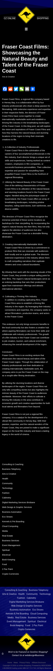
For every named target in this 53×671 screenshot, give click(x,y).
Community (7, 483)
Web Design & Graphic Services (17, 507)
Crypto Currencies (10, 574)
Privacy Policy (24, 663)
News (16, 663)
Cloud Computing (10, 526)
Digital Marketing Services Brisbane (18, 502)
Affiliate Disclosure (39, 663)
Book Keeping (8, 559)
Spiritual (6, 550)
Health (5, 478)
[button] (26, 29)
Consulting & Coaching (12, 464)
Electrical (6, 555)
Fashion (5, 493)
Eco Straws (7, 516)
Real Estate (7, 536)
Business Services (10, 540)
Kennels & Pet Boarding (13, 521)
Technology (7, 488)
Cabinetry (6, 497)
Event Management (11, 545)
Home (9, 663)
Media (5, 531)
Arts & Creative (8, 77)
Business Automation (12, 512)
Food (4, 564)
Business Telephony (11, 469)
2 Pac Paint (7, 569)
